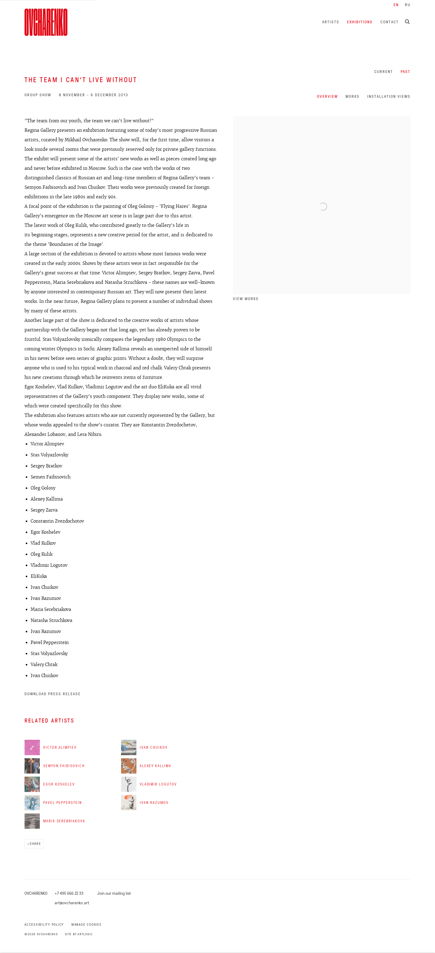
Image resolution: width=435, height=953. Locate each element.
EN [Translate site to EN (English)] (396, 4)
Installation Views (388, 96)
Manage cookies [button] (86, 925)
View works (246, 298)
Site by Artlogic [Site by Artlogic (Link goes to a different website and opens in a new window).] (79, 934)
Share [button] (35, 844)
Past (405, 71)
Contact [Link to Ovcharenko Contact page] (389, 22)
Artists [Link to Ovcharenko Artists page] (330, 22)
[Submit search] (407, 21)
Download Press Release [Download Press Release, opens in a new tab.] (53, 694)
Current (383, 71)
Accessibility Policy (44, 925)
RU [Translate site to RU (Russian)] (407, 4)
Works (352, 96)
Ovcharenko (46, 22)
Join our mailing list (114, 893)
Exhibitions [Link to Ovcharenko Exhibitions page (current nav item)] (360, 22)
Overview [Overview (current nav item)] (327, 96)
